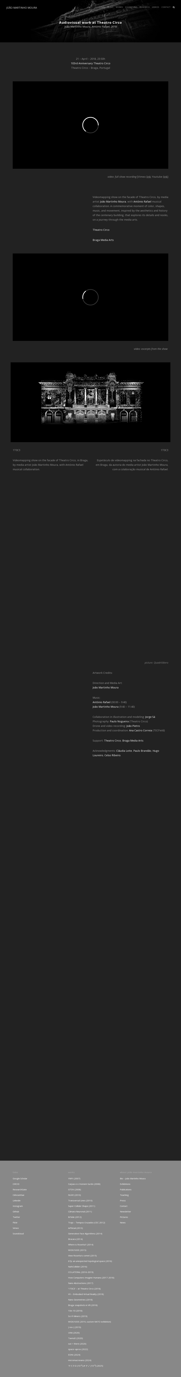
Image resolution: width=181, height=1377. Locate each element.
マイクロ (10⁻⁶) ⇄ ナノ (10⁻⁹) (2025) (85, 1365)
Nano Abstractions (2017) (80, 1283)
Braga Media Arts (103, 240)
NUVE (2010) (74, 1195)
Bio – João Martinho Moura (133, 1178)
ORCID (16, 1184)
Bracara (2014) (75, 1239)
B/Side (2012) (75, 1217)
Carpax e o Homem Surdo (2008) (84, 1184)
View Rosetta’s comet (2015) (82, 1255)
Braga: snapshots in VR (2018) (83, 1305)
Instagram (18, 1206)
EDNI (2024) (74, 1354)
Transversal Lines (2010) (80, 1200)
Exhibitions (125, 1184)
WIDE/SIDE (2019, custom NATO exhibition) (89, 1321)
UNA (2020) (74, 1332)
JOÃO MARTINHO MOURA (21, 7)
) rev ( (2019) (74, 1327)
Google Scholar (20, 1178)
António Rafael (142, 201)
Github (16, 1211)
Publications (126, 1189)
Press (123, 1200)
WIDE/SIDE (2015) (77, 1250)
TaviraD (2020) (75, 1338)
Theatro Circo (101, 229)
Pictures (124, 1217)
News (123, 1222)
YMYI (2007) (74, 1178)
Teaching (124, 1195)
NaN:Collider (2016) (77, 1266)
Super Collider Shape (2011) (81, 1206)
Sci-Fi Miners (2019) (77, 1316)
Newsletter (125, 1211)
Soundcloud (18, 1233)
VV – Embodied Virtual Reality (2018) (86, 1294)
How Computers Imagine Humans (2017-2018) (91, 1277)
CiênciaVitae (18, 1195)
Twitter (16, 1217)
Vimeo (16, 1228)
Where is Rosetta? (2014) (80, 1244)
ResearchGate (20, 1189)
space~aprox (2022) (78, 1349)
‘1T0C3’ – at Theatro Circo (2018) (84, 1288)
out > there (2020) (77, 1343)
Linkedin (17, 1200)
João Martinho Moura (113, 201)
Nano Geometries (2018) (80, 1299)
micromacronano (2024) (79, 1360)
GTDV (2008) (74, 1189)
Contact (123, 1206)
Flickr (15, 1222)
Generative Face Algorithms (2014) (85, 1233)
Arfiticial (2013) (75, 1228)
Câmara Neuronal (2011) (80, 1211)
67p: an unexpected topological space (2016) (90, 1261)
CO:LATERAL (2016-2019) (80, 1272)
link (148, 176)
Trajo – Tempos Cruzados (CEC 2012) (86, 1222)
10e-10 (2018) (75, 1310)
